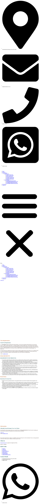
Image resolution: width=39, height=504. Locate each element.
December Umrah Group (10, 178)
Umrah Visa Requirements (6, 454)
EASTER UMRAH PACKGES (11, 180)
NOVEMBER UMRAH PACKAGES (12, 183)
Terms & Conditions (5, 451)
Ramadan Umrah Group (10, 272)
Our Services (4, 184)
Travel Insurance (5, 453)
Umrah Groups (6, 173)
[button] (19, 225)
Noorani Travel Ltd (3, 442)
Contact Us (4, 185)
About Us (3, 172)
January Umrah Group (9, 174)
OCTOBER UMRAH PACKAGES (11, 182)
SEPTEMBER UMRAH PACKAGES (12, 181)
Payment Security (5, 452)
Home (3, 171)
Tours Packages (4, 266)
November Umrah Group (10, 177)
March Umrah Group (9, 176)
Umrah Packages (6, 273)
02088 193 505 (5, 433)
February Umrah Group (10, 175)
